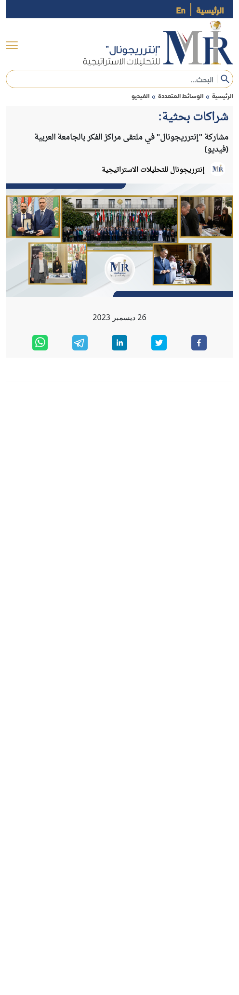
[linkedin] (119, 342)
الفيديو (140, 95)
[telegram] (80, 342)
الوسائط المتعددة (180, 95)
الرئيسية (210, 9)
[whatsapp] (40, 342)
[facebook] (199, 342)
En (181, 9)
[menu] (12, 45)
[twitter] (159, 342)
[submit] (225, 79)
